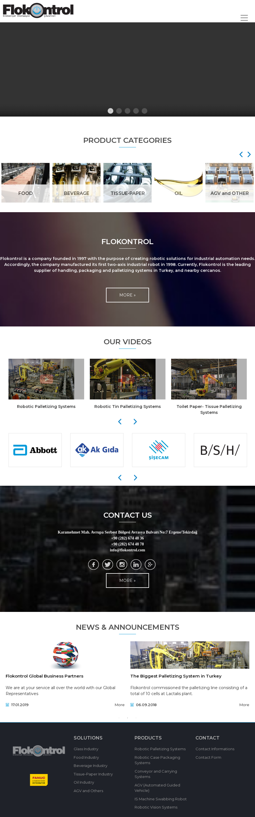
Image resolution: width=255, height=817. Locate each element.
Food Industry (86, 757)
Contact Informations (215, 749)
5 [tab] (144, 111)
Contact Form (208, 757)
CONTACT (208, 738)
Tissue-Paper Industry (93, 774)
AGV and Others (88, 790)
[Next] (247, 154)
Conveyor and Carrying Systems (156, 774)
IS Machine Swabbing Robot (161, 799)
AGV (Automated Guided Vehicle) (157, 788)
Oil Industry (84, 782)
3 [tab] (127, 111)
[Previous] (119, 421)
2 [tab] (119, 111)
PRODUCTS (148, 738)
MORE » (127, 295)
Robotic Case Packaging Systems (157, 760)
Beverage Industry (90, 765)
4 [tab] (136, 111)
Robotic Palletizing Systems (160, 749)
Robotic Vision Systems (156, 807)
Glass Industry (86, 749)
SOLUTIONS (88, 738)
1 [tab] (110, 111)
